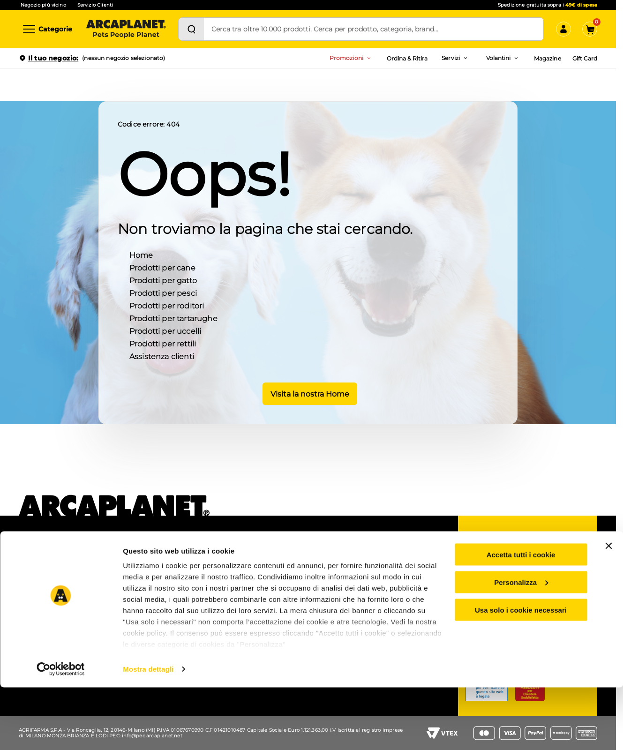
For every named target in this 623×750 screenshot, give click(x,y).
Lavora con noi (44, 569)
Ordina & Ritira (407, 58)
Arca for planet (44, 581)
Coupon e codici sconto (276, 556)
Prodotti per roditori (166, 304)
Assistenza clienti (161, 355)
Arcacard (255, 588)
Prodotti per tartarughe (173, 317)
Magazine (547, 58)
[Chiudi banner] (608, 608)
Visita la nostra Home (308, 393)
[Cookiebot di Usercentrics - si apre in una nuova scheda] (61, 732)
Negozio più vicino (43, 5)
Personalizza (521, 645)
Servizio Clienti (95, 5)
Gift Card (584, 58)
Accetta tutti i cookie (521, 617)
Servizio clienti (502, 565)
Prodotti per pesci (163, 292)
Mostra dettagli (148, 731)
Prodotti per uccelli (165, 330)
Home (141, 254)
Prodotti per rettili (162, 342)
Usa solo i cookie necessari (521, 672)
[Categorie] (47, 29)
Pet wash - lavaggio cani (167, 581)
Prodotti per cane (162, 266)
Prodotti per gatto (163, 279)
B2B (357, 569)
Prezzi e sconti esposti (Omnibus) (273, 572)
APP (138, 556)
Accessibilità (369, 581)
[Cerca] (191, 29)
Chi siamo (37, 556)
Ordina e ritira (151, 569)
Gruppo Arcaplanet (379, 556)
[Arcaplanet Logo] (126, 29)
